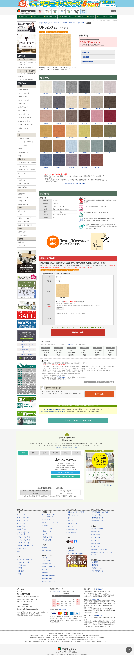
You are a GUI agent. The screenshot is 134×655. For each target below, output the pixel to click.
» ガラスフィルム (22, 548)
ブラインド (21, 103)
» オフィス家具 (46, 550)
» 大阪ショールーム (72, 527)
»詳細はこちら (95, 599)
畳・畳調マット (23, 152)
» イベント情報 (71, 532)
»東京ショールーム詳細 (65, 472)
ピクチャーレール (23, 201)
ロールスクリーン (23, 114)
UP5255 (97, 137)
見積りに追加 (78, 333)
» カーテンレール (22, 520)
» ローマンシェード (23, 543)
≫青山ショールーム (27, 344)
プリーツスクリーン (24, 117)
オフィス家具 (22, 235)
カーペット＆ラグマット (25, 142)
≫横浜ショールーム (27, 347)
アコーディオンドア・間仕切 (27, 162)
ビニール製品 (22, 166)
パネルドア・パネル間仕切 (26, 169)
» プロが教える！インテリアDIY (101, 512)
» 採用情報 (94, 565)
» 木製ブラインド (22, 526)
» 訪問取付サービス (97, 521)
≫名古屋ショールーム (27, 349)
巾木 (19, 156)
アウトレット (22, 245)
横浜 (44, 453)
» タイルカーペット (23, 562)
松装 (40, 23)
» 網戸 (19, 551)
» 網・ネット (46, 558)
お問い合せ (99, 394)
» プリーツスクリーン (24, 537)
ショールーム (35, 17)
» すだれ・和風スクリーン (25, 546)
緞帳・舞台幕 (22, 187)
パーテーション (23, 173)
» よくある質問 (95, 537)
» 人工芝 (44, 569)
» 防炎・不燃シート (48, 561)
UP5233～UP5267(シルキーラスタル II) (73, 23)
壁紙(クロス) (22, 194)
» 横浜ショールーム (72, 521)
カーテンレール (23, 96)
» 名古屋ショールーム (73, 524)
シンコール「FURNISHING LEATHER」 (26, 75)
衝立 (19, 176)
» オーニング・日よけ (48, 566)
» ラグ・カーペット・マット (26, 559)
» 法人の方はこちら (97, 571)
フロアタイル (22, 145)
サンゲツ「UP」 (55, 23)
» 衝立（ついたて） (48, 531)
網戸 (19, 131)
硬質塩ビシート (23, 197)
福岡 (76, 453)
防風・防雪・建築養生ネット (27, 225)
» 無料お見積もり (88, 62)
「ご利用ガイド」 (62, 377)
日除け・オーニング (24, 218)
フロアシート (22, 149)
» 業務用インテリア (48, 578)
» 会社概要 (94, 562)
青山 (33, 453)
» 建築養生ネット (47, 563)
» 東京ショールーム (72, 515)
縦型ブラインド (23, 110)
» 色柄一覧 (85, 52)
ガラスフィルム (23, 128)
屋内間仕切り (22, 232)
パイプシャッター (23, 183)
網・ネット (21, 211)
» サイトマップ (95, 540)
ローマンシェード (23, 93)
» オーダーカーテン (23, 514)
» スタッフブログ (96, 546)
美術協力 (90, 16)
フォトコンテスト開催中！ (106, 16)
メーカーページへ (90, 382)
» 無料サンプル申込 (97, 529)
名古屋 (55, 453)
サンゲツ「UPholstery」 (25, 67)
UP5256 (110, 137)
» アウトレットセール (48, 581)
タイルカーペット (23, 138)
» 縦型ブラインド (22, 529)
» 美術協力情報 (95, 543)
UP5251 (46, 137)
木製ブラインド (23, 107)
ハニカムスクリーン (24, 121)
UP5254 (84, 137)
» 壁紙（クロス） (47, 537)
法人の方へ (79, 17)
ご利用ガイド (70, 345)
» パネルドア (46, 525)
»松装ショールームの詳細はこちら (67, 447)
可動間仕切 (21, 180)
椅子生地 (21, 56)
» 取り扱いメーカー (97, 568)
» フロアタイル (22, 565)
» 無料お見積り (95, 531)
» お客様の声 (70, 551)
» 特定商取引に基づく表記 (99, 549)
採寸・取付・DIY (50, 17)
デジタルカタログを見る (105, 382)
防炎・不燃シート (23, 221)
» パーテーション (47, 528)
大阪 (66, 453)
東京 (23, 453)
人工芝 (20, 214)
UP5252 (58, 137)
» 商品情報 (85, 57)
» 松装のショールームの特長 (75, 512)
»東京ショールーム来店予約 (65, 476)
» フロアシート (22, 568)
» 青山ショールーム (72, 518)
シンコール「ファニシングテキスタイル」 (27, 63)
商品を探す (23, 17)
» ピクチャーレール (48, 534)
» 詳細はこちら (62, 609)
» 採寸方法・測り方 (97, 518)
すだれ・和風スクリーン (25, 124)
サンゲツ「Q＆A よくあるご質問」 (76, 183)
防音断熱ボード (23, 204)
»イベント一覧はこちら (106, 485)
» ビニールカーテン (48, 519)
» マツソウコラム (96, 515)
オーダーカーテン (23, 89)
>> (70, 594)
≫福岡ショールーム (27, 354)
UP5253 (71, 137)
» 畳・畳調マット (22, 571)
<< (61, 594)
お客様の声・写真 (65, 16)
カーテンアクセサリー (25, 100)
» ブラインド (21, 523)
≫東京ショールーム (27, 342)
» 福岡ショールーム (72, 529)
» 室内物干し (46, 547)
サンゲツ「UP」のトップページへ (78, 421)
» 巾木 (19, 574)
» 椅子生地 (45, 572)
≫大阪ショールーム (27, 352)
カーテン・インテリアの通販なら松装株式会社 (67, 652)
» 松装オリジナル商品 (48, 575)
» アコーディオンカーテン (50, 522)
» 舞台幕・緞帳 (46, 540)
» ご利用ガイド (95, 534)
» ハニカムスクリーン (24, 540)
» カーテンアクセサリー (24, 517)
